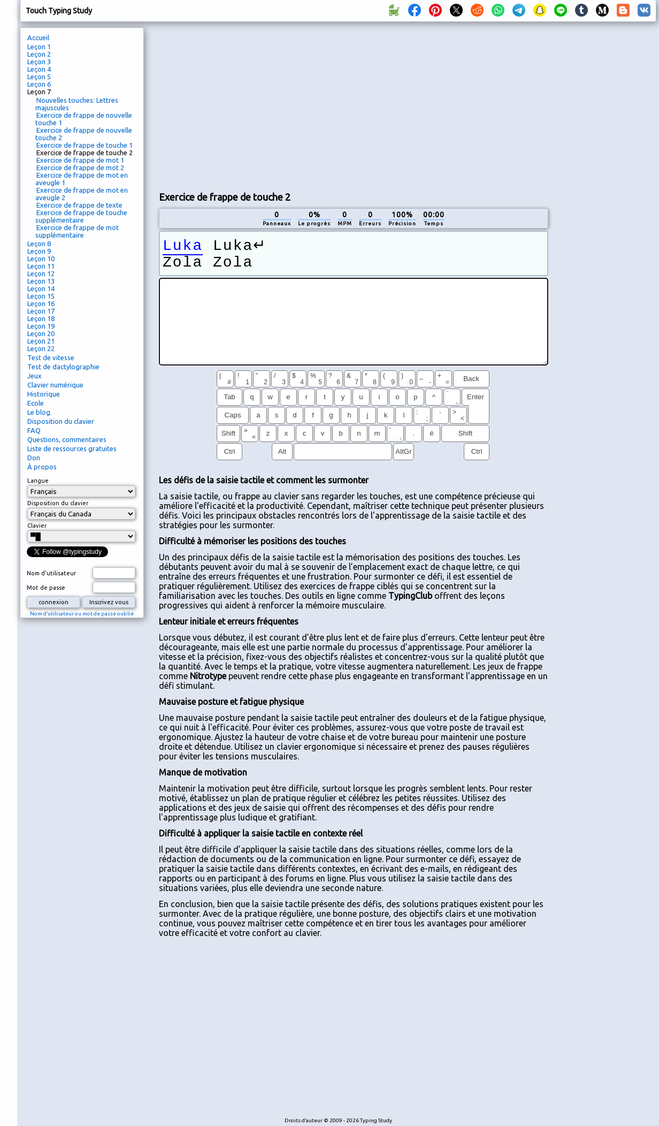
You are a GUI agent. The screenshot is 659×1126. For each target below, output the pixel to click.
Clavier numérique (55, 385)
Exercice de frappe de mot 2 (80, 167)
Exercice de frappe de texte (79, 205)
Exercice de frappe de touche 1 (84, 145)
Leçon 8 (39, 243)
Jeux (34, 375)
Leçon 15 (41, 296)
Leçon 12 (41, 273)
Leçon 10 (41, 258)
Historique (43, 394)
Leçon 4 (39, 69)
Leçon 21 (41, 341)
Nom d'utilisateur (51, 573)
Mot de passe (46, 587)
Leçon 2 (39, 54)
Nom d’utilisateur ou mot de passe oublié (82, 614)
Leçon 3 (39, 61)
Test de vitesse (50, 357)
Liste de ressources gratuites (72, 448)
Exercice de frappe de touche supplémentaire (81, 216)
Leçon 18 (41, 318)
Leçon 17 (41, 311)
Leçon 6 (39, 84)
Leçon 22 (41, 348)
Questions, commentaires (66, 439)
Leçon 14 (41, 288)
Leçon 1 (39, 46)
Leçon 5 (39, 76)
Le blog (38, 412)
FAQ (34, 430)
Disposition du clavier (60, 421)
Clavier (37, 525)
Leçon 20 (41, 333)
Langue (38, 480)
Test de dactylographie (63, 366)
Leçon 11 (41, 266)
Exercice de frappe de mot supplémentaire (77, 231)
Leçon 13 (41, 281)
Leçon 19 (41, 326)
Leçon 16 (41, 303)
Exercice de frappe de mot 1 (80, 160)
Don (33, 457)
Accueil (38, 37)
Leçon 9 (39, 251)
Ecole (35, 403)
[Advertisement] (353, 105)
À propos (42, 466)
